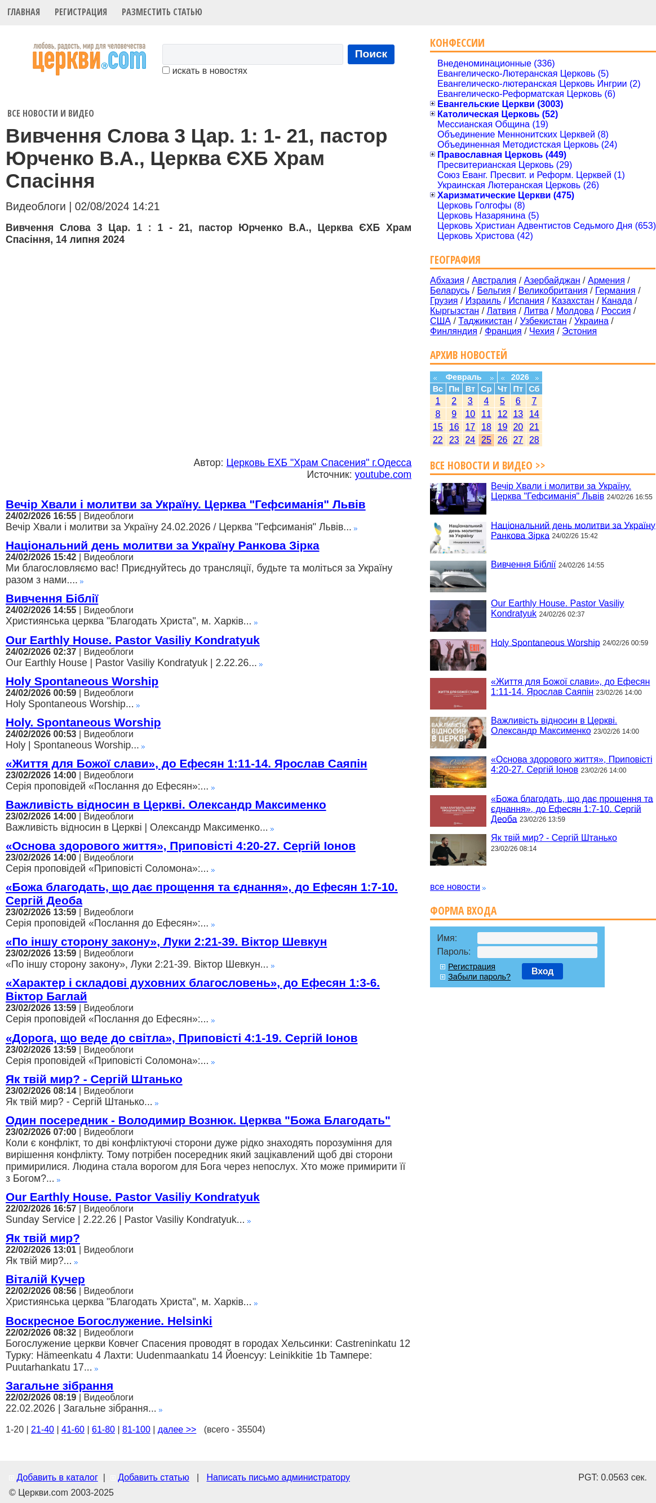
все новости (455, 887)
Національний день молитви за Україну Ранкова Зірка (163, 545)
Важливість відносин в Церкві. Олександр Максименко (166, 804)
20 (518, 427)
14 (534, 414)
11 (486, 414)
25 (486, 440)
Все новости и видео (50, 113)
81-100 (136, 1429)
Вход (542, 971)
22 (438, 440)
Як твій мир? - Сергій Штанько (94, 1078)
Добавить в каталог (56, 1477)
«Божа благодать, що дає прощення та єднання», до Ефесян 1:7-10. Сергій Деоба (572, 808)
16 (454, 427)
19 (503, 427)
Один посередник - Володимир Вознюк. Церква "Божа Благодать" (198, 1120)
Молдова (575, 311)
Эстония (579, 331)
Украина (591, 321)
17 (470, 427)
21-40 (42, 1429)
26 (503, 440)
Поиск (371, 54)
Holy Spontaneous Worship (82, 681)
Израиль (483, 300)
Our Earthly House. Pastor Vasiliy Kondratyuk (133, 639)
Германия (615, 290)
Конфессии (457, 42)
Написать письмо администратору (277, 1477)
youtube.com (382, 474)
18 (486, 427)
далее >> (177, 1429)
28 (534, 440)
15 (438, 427)
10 (470, 414)
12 (503, 414)
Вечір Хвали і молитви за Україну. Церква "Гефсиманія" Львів (186, 504)
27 (518, 440)
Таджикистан (485, 321)
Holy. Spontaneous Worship (83, 722)
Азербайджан (552, 280)
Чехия (542, 331)
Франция (503, 331)
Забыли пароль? (479, 976)
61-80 (103, 1429)
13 (518, 414)
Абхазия (447, 280)
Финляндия (453, 331)
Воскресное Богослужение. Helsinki (109, 1320)
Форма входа (463, 910)
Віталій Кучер (45, 1279)
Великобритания (553, 290)
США (440, 321)
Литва (536, 311)
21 (534, 427)
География (455, 259)
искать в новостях (204, 71)
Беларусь (449, 290)
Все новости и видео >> (488, 465)
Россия (616, 311)
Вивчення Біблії (52, 598)
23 (454, 440)
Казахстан (573, 300)
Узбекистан (543, 321)
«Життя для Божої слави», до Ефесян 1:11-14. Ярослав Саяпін (186, 763)
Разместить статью (162, 12)
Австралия (494, 280)
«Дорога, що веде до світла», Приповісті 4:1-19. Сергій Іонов (182, 1037)
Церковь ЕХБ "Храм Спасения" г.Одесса (318, 462)
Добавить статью (153, 1477)
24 (470, 440)
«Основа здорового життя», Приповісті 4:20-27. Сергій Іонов (181, 845)
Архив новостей (468, 354)
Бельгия (494, 290)
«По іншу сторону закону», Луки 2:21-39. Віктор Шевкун (166, 941)
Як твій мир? (43, 1237)
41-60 (73, 1429)
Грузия (444, 300)
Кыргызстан (454, 311)
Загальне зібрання (59, 1385)
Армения (606, 280)
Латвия (501, 311)
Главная (23, 12)
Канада (617, 300)
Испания (526, 300)
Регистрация (81, 12)
